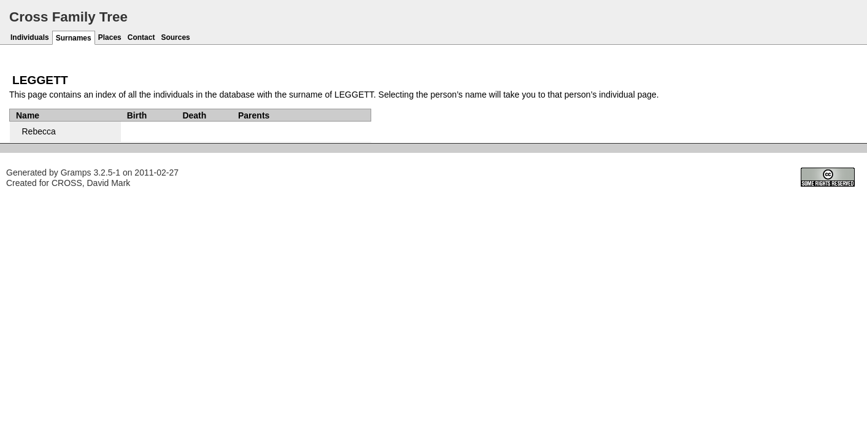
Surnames (73, 38)
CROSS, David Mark (91, 183)
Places (109, 37)
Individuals (29, 37)
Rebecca (39, 131)
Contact (141, 37)
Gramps (76, 172)
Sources (175, 37)
